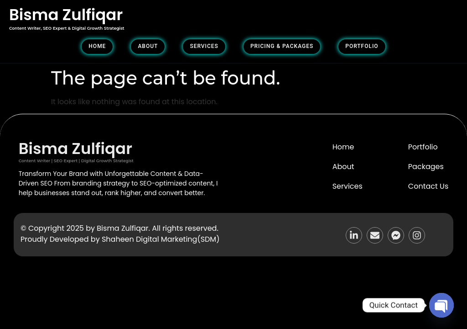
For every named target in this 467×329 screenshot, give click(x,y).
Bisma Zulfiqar (66, 15)
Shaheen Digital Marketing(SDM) (160, 239)
